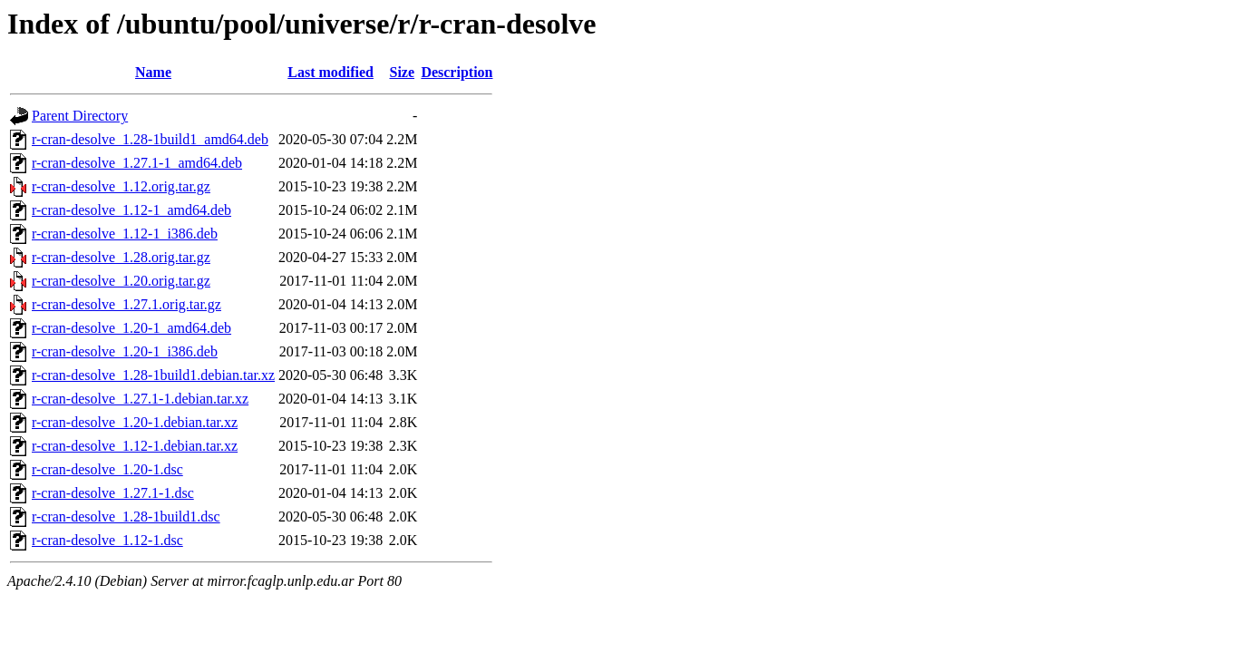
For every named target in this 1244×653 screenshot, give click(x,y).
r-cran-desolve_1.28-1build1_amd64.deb (150, 139)
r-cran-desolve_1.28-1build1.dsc (126, 516)
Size (401, 72)
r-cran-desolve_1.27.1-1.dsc (113, 493)
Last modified (330, 72)
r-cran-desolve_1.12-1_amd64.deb (131, 210)
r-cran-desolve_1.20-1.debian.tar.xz (135, 422)
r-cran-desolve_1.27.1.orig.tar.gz (126, 304)
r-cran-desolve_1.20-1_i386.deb (125, 351)
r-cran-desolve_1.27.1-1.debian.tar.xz (140, 398)
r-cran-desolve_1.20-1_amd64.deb (131, 328)
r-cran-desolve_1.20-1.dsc (107, 469)
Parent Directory (80, 115)
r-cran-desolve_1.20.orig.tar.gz (121, 280)
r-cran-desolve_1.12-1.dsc (107, 540)
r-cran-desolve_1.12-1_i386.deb (125, 233)
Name (153, 72)
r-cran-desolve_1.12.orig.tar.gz (121, 186)
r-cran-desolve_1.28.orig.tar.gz (121, 257)
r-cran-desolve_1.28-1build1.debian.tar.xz (153, 375)
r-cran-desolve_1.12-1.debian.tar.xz (135, 445)
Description (456, 72)
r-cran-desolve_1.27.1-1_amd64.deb (137, 163)
